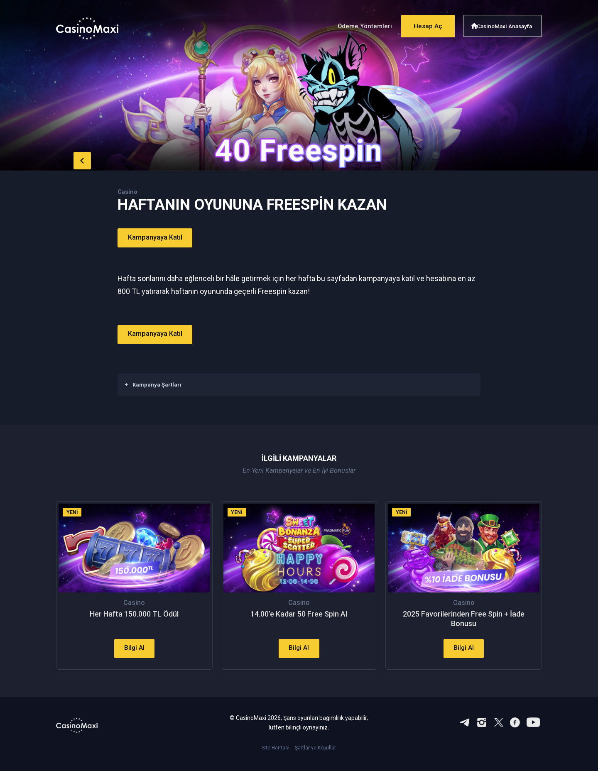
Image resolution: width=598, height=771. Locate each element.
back (72, 159)
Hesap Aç (423, 24)
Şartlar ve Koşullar (315, 757)
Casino (128, 192)
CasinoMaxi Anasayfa (506, 24)
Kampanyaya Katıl (160, 237)
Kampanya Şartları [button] (153, 384)
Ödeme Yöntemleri (356, 24)
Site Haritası (275, 757)
